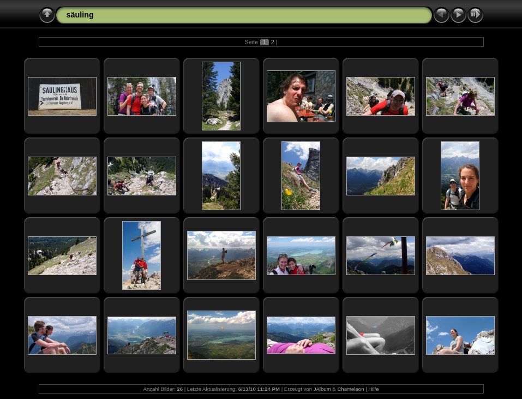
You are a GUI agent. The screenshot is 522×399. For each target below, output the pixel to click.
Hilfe (373, 389)
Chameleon (350, 389)
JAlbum (322, 389)
